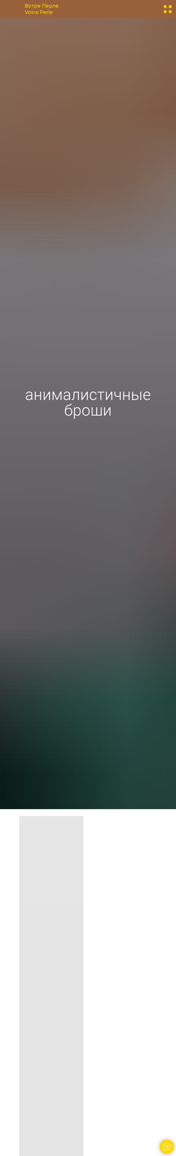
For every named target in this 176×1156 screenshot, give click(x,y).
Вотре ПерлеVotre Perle (41, 9)
